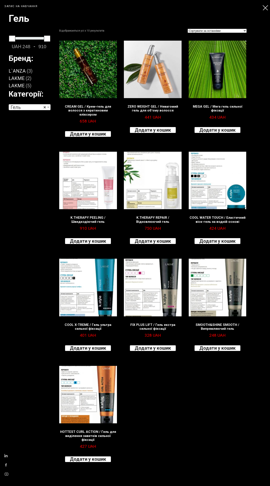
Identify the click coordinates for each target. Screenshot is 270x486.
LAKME (17, 78)
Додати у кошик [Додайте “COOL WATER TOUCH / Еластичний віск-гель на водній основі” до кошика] (217, 241)
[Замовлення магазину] (217, 31)
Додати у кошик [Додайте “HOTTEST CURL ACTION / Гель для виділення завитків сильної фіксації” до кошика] (88, 459)
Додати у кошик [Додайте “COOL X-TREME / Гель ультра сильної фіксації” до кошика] (88, 348)
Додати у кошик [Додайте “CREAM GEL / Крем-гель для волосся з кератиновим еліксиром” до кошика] (88, 134)
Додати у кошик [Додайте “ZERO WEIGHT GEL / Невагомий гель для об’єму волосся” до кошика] (153, 130)
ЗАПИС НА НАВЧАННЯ (21, 6)
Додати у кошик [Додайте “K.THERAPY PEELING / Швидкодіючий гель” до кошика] (88, 241)
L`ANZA (17, 71)
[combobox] (30, 107)
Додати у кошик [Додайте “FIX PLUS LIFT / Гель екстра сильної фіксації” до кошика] (153, 348)
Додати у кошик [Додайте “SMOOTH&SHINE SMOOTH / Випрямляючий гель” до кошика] (217, 348)
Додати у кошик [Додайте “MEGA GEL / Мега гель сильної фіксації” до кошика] (217, 130)
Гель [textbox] (28, 107)
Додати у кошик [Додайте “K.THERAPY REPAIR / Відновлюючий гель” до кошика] (153, 241)
